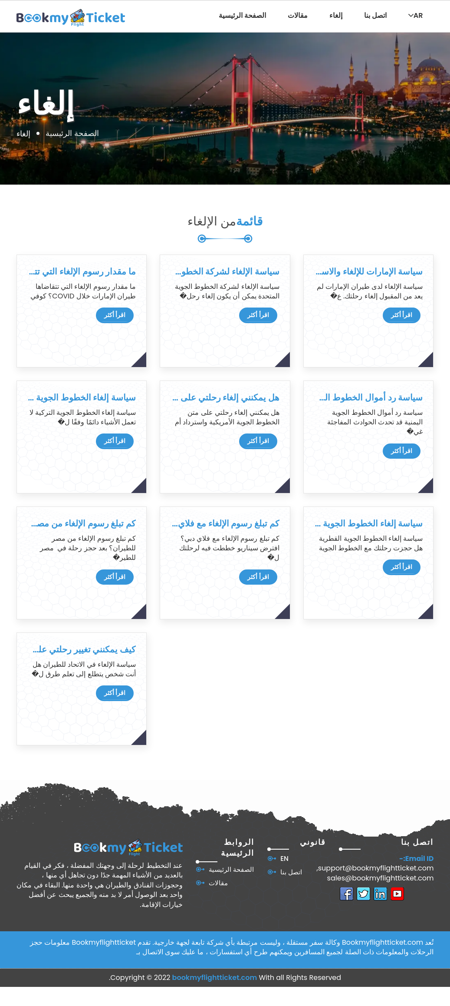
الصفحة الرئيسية (242, 15)
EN (284, 858)
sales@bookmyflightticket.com (380, 878)
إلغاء (335, 15)
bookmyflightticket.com (214, 978)
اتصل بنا (375, 15)
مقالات (298, 15)
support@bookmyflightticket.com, (375, 868)
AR (415, 15)
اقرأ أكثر (114, 315)
